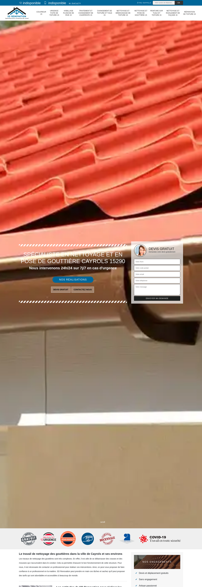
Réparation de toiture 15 (189, 13)
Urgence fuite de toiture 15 (54, 13)
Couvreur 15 (41, 13)
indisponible (30, 3)
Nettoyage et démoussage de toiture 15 (123, 13)
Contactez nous (83, 289)
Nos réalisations (73, 279)
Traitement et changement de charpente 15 (85, 13)
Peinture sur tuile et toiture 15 (156, 13)
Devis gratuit (60, 289)
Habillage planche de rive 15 (68, 13)
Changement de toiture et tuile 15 (104, 13)
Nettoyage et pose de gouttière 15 (140, 13)
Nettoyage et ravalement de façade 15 (173, 13)
